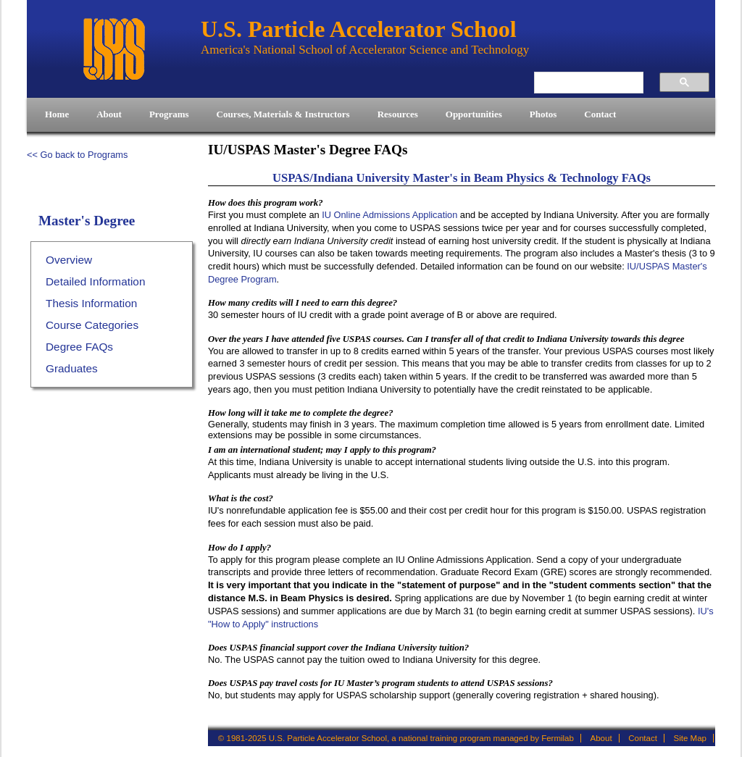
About (601, 738)
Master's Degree (86, 220)
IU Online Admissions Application (389, 214)
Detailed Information (95, 281)
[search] (580, 82)
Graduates (72, 368)
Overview (69, 260)
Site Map (690, 738)
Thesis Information (91, 303)
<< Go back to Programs (77, 154)
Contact (642, 738)
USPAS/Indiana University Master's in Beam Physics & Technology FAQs (461, 178)
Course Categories (92, 325)
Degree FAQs (79, 346)
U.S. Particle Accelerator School (114, 49)
